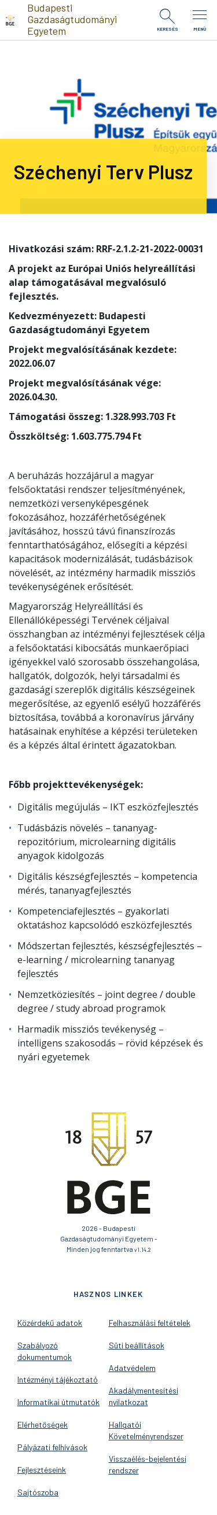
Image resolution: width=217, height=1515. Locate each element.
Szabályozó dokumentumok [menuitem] (44, 1351)
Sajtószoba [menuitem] (37, 1492)
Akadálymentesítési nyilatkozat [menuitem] (143, 1396)
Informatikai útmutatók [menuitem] (58, 1402)
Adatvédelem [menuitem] (132, 1368)
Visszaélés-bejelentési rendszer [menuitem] (147, 1464)
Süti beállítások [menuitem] (136, 1345)
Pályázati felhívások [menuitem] (52, 1447)
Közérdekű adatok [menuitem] (49, 1323)
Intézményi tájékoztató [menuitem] (57, 1379)
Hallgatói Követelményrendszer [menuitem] (146, 1430)
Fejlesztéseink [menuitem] (41, 1470)
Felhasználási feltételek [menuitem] (149, 1323)
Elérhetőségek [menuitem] (42, 1424)
